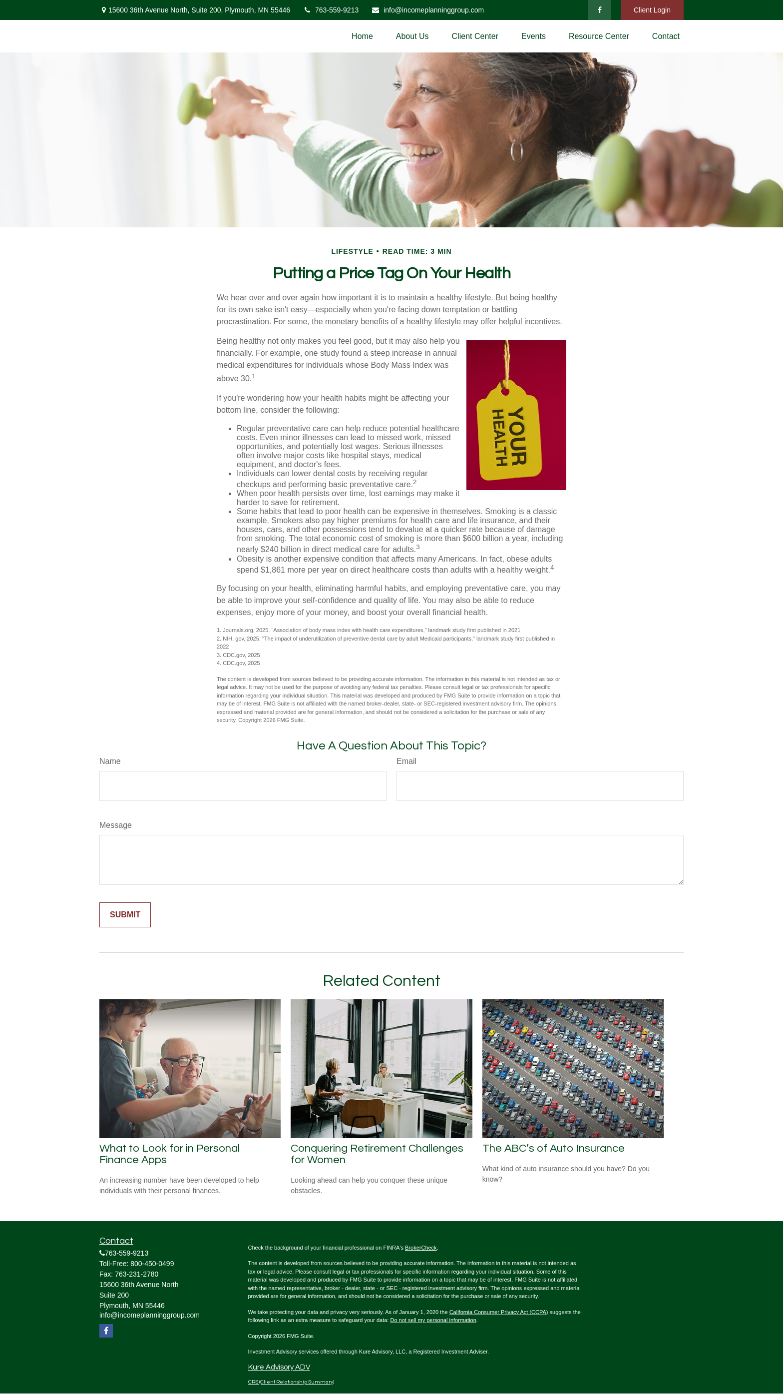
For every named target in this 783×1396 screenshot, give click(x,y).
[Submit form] (125, 914)
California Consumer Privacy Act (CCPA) (498, 1312)
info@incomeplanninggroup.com (427, 10)
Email (406, 761)
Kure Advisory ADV (279, 1367)
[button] (362, 36)
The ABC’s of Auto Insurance (553, 1148)
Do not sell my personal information (433, 1320)
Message (115, 825)
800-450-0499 (152, 1264)
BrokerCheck (421, 1248)
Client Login (652, 10)
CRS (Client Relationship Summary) (291, 1382)
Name (110, 761)
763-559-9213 (331, 10)
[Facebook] (599, 10)
